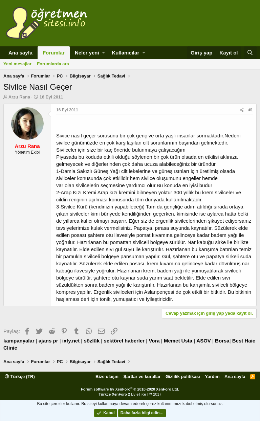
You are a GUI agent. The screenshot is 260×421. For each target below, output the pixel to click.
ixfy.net (71, 341)
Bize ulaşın (106, 376)
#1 (250, 110)
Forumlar (54, 53)
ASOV (203, 341)
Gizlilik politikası (183, 376)
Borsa (222, 341)
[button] (103, 52)
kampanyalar (19, 341)
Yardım (212, 376)
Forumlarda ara (53, 63)
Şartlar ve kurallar (142, 376)
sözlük (92, 341)
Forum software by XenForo (130, 389)
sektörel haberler (124, 341)
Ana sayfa (20, 53)
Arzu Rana (19, 96)
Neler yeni (87, 53)
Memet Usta (178, 341)
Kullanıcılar (125, 53)
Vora (154, 341)
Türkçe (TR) (20, 376)
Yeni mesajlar (17, 63)
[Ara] (250, 52)
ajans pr (48, 341)
